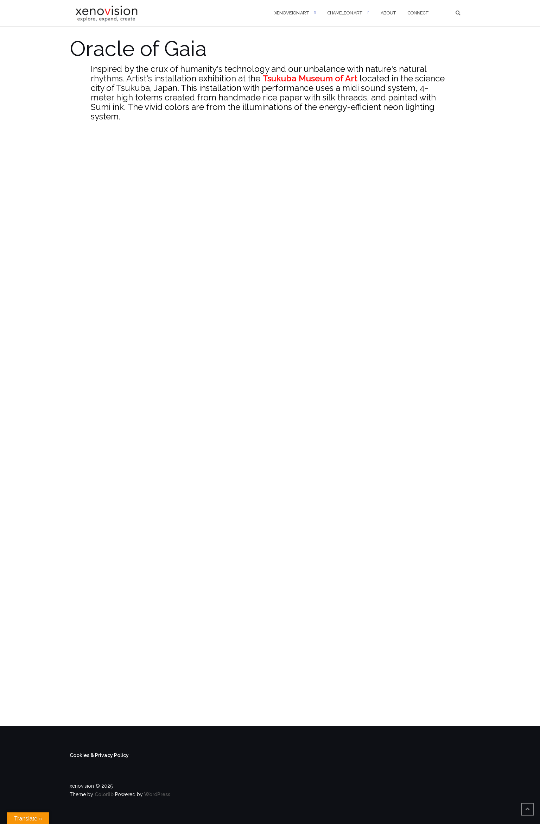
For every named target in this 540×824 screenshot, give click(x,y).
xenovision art (291, 13)
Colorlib (104, 794)
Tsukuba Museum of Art (309, 78)
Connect (417, 13)
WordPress (157, 794)
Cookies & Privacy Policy (99, 755)
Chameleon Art (344, 13)
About (388, 13)
